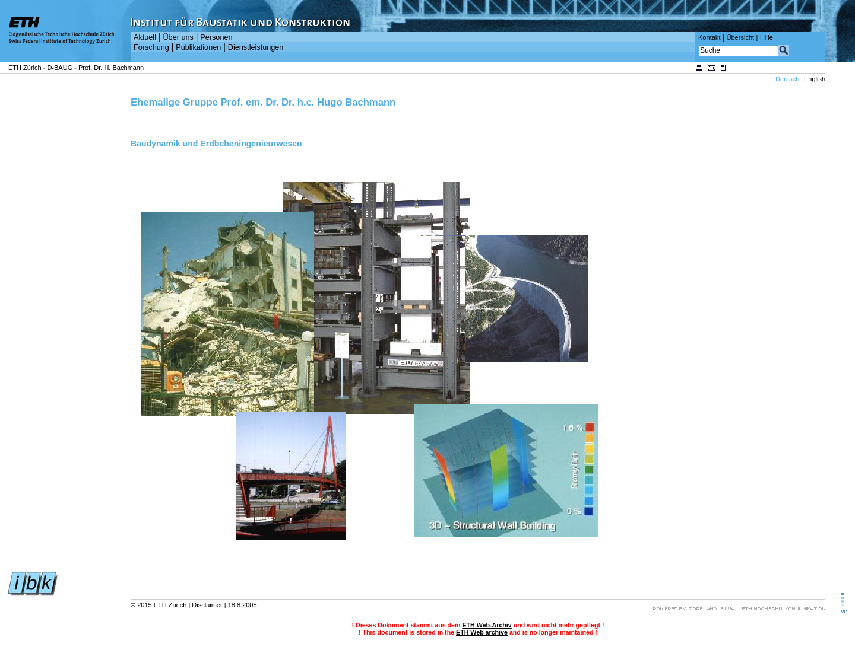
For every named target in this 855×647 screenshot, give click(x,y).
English (814, 78)
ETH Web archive (482, 632)
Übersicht (740, 37)
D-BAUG (59, 67)
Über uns (178, 37)
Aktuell (145, 37)
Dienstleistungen (256, 47)
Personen (216, 37)
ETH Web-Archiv (486, 625)
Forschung (151, 47)
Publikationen (198, 47)
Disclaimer (207, 604)
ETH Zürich (25, 67)
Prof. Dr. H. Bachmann (111, 67)
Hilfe (766, 37)
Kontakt (709, 37)
